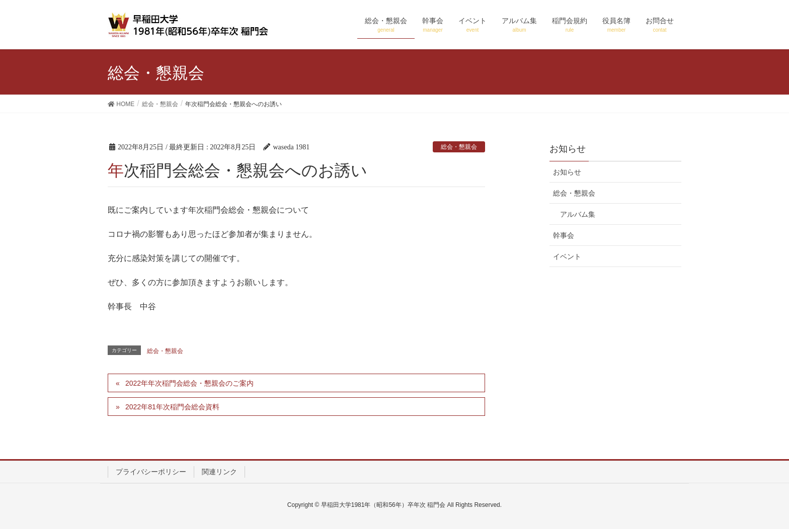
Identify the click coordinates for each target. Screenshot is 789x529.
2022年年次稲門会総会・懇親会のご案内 (189, 383)
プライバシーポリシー (151, 472)
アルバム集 (577, 214)
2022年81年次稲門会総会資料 (172, 407)
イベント (567, 256)
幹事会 (563, 235)
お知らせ (567, 172)
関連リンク (219, 472)
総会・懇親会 (459, 146)
